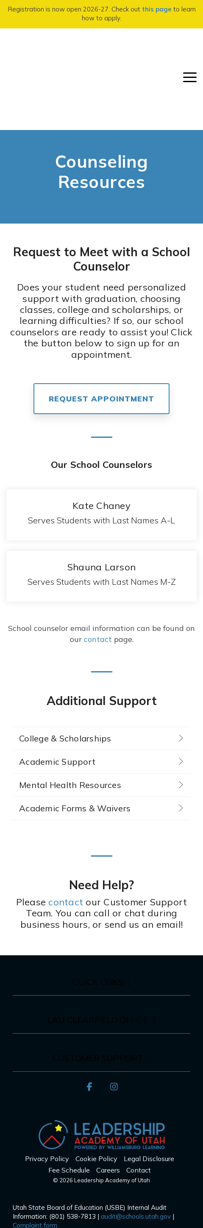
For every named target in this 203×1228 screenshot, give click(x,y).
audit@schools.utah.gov (136, 1152)
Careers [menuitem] (108, 1105)
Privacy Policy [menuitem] (47, 1094)
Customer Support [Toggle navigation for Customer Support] (98, 993)
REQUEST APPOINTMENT (101, 334)
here (53, 1187)
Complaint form (35, 1160)
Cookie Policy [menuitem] (96, 1094)
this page (157, 9)
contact (98, 574)
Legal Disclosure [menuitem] (149, 1094)
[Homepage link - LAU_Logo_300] (101, 1080)
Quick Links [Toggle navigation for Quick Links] (97, 917)
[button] (190, 44)
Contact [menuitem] (138, 1105)
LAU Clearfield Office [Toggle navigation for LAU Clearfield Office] (97, 955)
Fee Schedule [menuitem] (69, 1105)
